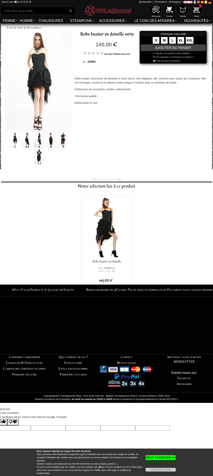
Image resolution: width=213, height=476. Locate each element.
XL (181, 40)
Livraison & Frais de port (24, 363)
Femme (9, 21)
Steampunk (81, 21)
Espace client (73, 363)
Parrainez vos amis (73, 374)
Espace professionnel (73, 368)
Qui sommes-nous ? (73, 357)
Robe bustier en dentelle (107, 261)
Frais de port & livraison (166, 61)
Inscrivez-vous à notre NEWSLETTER (184, 359)
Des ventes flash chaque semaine (189, 290)
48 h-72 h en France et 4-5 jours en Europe (43, 290)
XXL (189, 40)
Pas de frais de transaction (147, 290)
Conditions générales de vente (24, 368)
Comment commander (24, 357)
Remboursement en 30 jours (106, 290)
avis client (108, 53)
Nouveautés (196, 21)
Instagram (175, 2)
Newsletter (145, 2)
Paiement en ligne (24, 374)
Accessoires (112, 21)
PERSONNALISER (161, 469)
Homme (26, 21)
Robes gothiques (34, 27)
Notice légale (126, 363)
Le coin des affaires (154, 21)
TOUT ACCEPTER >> (160, 457)
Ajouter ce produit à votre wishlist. (171, 53)
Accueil (10, 27)
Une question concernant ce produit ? (173, 57)
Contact (126, 357)
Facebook (161, 2)
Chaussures (51, 21)
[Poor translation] (12, 422)
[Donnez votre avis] (122, 53)
